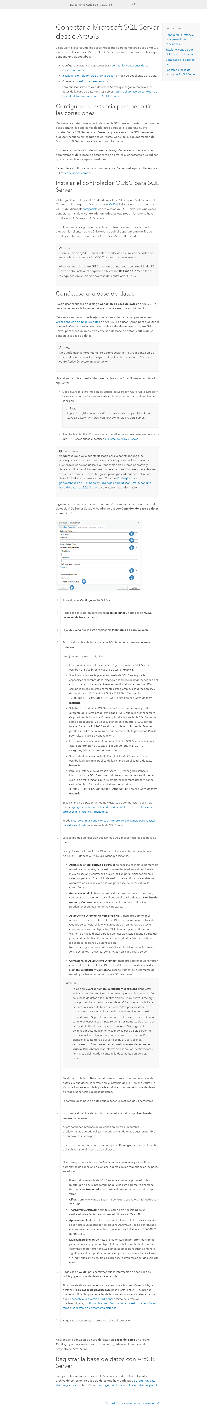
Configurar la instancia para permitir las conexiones (179, 39)
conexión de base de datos (91, 81)
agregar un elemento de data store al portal (128, 1384)
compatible (90, 209)
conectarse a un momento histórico (94, 1307)
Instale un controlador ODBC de (88, 75)
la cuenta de (121, 438)
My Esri (113, 204)
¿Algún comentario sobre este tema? (135, 1402)
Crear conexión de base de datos (78, 321)
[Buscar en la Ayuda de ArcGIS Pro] (100, 5)
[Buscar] (134, 4)
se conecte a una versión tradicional (90, 1298)
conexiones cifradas (78, 173)
